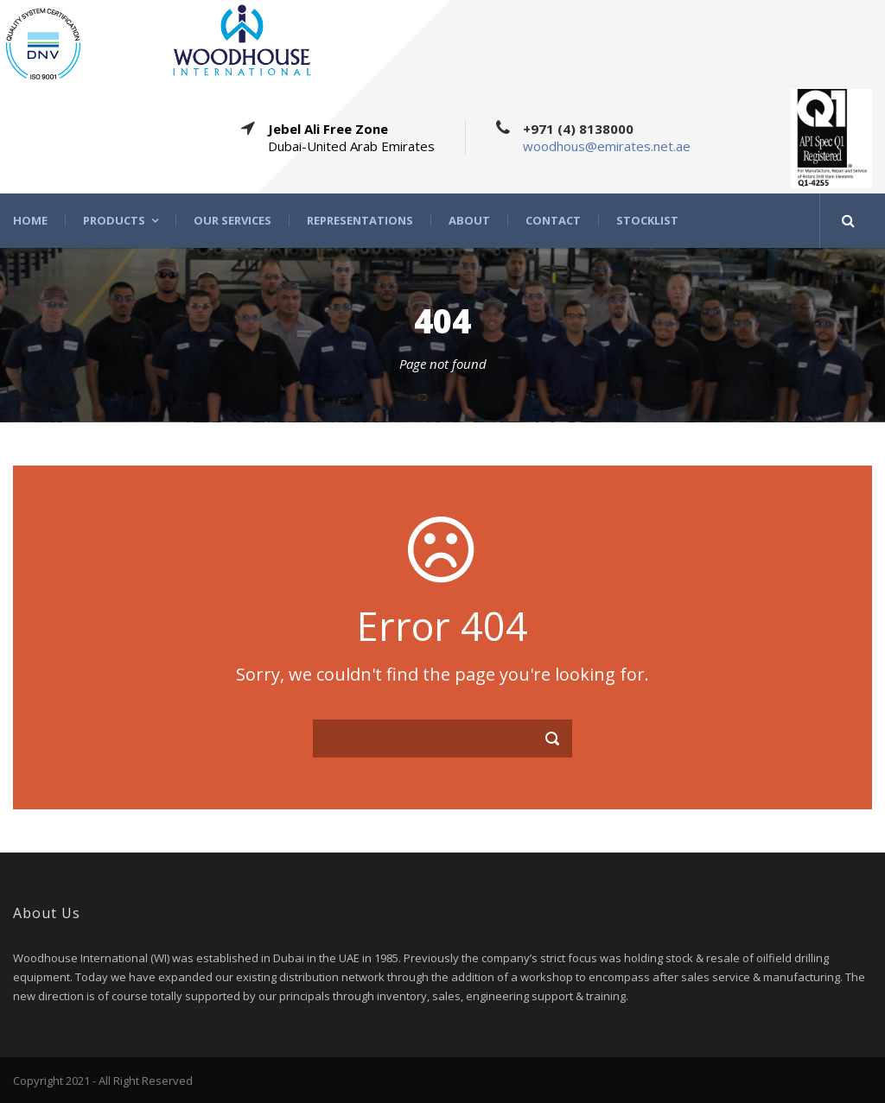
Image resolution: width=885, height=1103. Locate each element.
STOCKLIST (647, 220)
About (469, 220)
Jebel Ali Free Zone (328, 128)
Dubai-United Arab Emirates (351, 146)
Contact (553, 220)
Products (114, 220)
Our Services (232, 220)
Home (30, 220)
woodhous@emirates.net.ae (607, 146)
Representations (360, 220)
